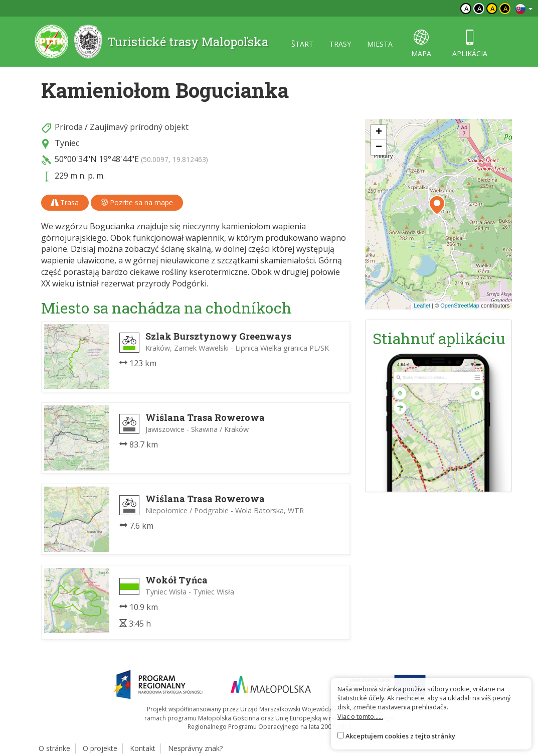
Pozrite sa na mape (137, 202)
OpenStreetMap (459, 306)
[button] (437, 205)
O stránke (54, 748)
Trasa (65, 202)
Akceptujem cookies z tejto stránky (400, 735)
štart (302, 44)
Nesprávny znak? (195, 748)
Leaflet (422, 306)
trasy (340, 44)
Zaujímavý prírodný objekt (139, 126)
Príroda (69, 126)
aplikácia (469, 44)
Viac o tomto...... (360, 716)
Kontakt (142, 748)
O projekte (100, 748)
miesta (380, 44)
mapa (421, 44)
